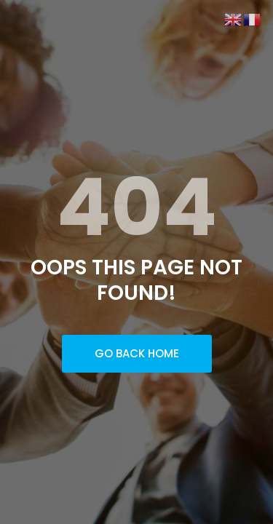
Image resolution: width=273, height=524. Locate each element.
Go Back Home (137, 353)
